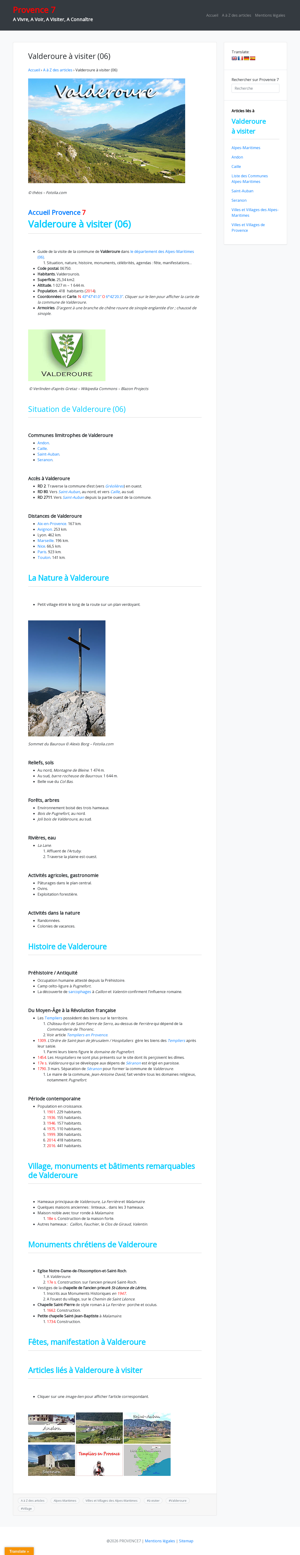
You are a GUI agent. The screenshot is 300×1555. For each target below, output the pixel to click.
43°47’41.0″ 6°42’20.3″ (100, 296)
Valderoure (179, 1500)
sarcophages (80, 991)
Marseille (46, 540)
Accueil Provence (57, 212)
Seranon (45, 459)
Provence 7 (34, 9)
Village (27, 1508)
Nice (41, 546)
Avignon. (45, 529)
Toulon (44, 557)
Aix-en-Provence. (52, 523)
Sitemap (186, 1540)
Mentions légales (270, 15)
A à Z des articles (236, 15)
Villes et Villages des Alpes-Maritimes (112, 1500)
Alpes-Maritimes (65, 1500)
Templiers (53, 1018)
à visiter (154, 1500)
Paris (42, 551)
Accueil (212, 15)
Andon (43, 442)
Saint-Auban (48, 454)
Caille (42, 448)
